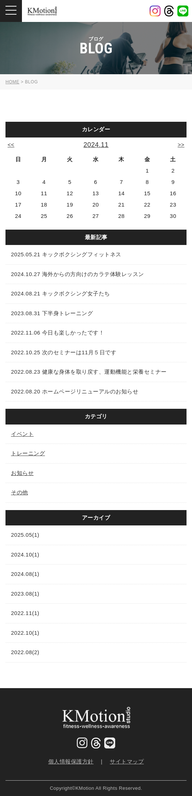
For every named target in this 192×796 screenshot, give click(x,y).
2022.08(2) (25, 652)
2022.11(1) (25, 613)
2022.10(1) (25, 633)
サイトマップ (127, 761)
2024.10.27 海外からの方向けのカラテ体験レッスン (77, 274)
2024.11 (96, 144)
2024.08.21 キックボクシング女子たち (60, 293)
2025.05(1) (25, 535)
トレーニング (28, 453)
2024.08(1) (25, 574)
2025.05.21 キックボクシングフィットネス (66, 254)
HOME (12, 81)
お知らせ (22, 473)
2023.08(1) (25, 594)
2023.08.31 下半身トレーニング (52, 313)
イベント (22, 434)
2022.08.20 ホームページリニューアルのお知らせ (74, 391)
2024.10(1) (25, 554)
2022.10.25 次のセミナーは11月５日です (63, 352)
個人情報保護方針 (71, 761)
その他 (19, 492)
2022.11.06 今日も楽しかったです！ (57, 332)
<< (11, 145)
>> (181, 145)
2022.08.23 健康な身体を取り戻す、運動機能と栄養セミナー (89, 372)
